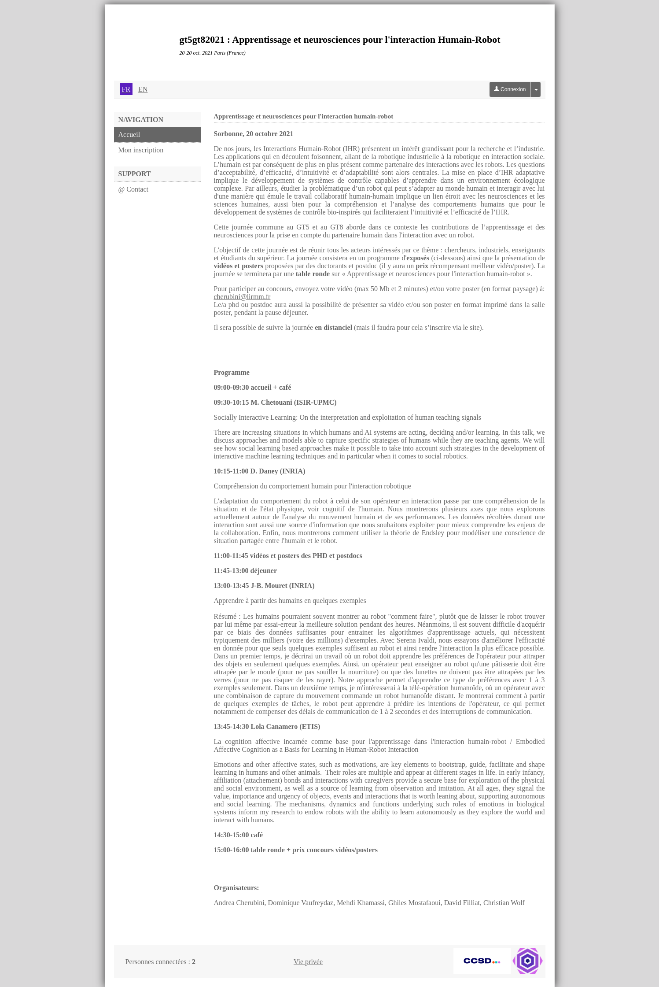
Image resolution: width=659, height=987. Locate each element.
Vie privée (308, 961)
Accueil (129, 134)
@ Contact (133, 189)
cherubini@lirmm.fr (242, 296)
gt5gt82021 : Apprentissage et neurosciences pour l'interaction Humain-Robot (340, 39)
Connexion (510, 89)
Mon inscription (141, 150)
